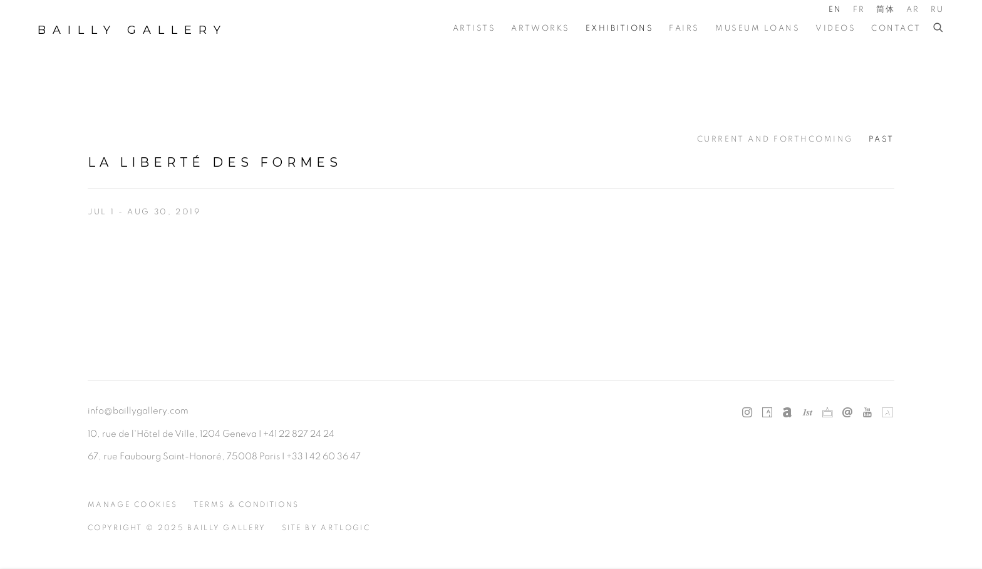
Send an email (847, 413)
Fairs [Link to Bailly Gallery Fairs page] (684, 28)
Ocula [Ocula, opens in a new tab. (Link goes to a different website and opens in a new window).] (827, 413)
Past (881, 139)
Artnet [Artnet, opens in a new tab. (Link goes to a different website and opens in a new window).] (787, 413)
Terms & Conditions (246, 504)
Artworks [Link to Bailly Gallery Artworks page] (540, 28)
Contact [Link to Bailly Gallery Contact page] (896, 28)
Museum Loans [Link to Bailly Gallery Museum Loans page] (757, 28)
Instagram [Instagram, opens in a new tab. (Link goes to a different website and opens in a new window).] (747, 413)
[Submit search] (938, 28)
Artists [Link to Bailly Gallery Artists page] (474, 28)
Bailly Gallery (132, 30)
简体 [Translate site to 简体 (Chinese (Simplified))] (886, 10)
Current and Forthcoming (775, 139)
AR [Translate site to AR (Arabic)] (913, 10)
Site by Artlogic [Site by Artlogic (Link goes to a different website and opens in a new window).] (326, 528)
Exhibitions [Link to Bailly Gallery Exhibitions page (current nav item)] (620, 28)
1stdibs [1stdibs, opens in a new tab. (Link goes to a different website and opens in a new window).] (807, 413)
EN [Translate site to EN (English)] (835, 10)
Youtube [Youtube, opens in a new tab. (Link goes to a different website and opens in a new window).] (867, 413)
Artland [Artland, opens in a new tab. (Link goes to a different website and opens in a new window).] (887, 413)
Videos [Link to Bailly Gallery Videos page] (835, 28)
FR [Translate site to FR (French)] (859, 10)
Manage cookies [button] (132, 504)
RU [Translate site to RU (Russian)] (937, 10)
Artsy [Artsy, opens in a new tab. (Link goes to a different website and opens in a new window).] (767, 413)
